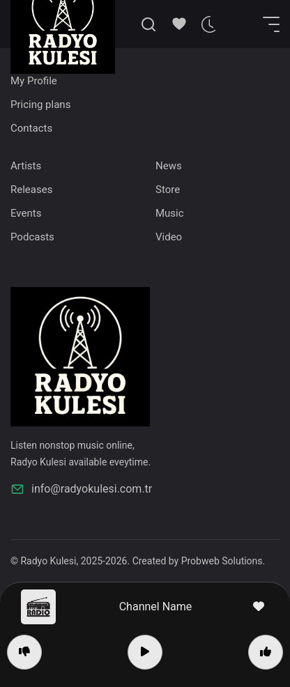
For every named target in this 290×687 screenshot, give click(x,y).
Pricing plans (40, 104)
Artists (25, 166)
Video (168, 237)
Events (25, 213)
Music (169, 213)
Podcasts (32, 237)
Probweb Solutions (222, 560)
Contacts (31, 128)
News (168, 166)
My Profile (33, 81)
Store (167, 189)
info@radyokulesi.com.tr (81, 489)
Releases (31, 189)
